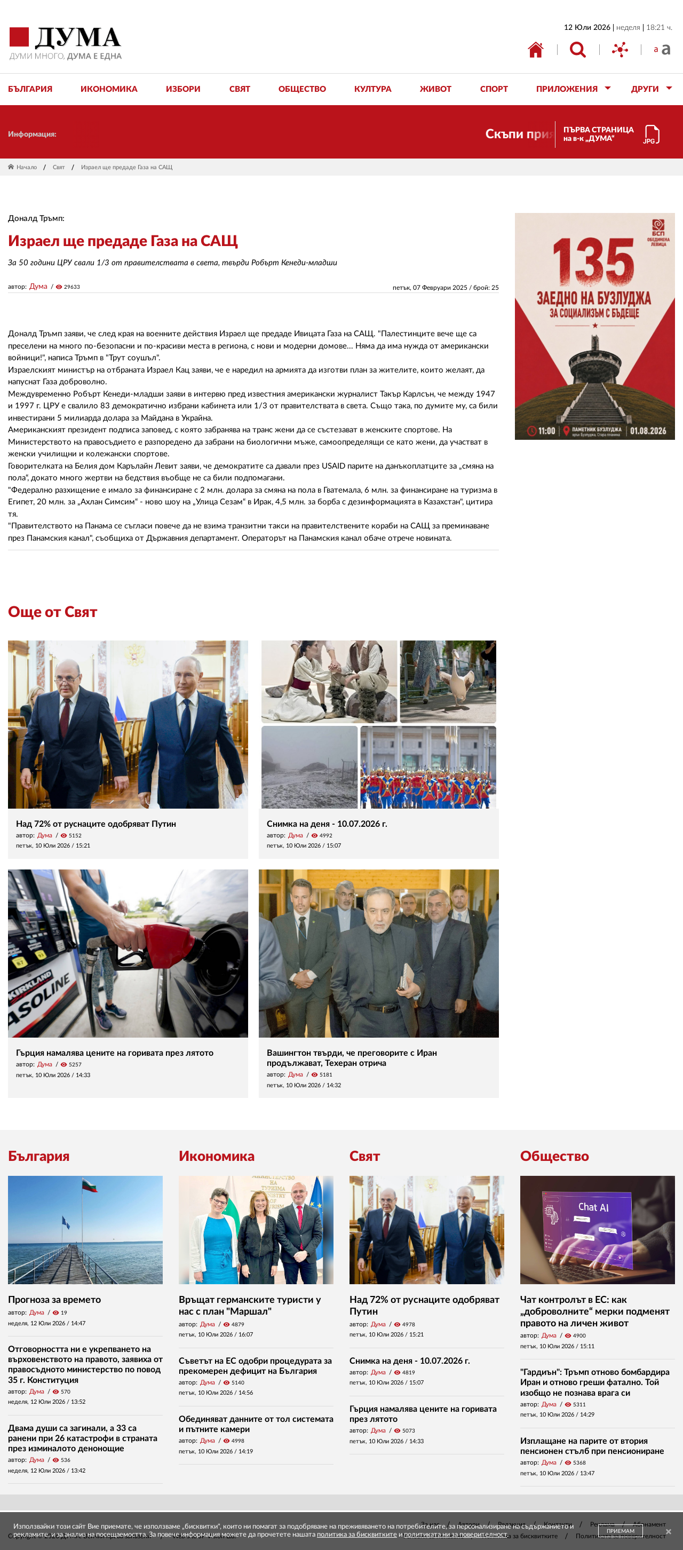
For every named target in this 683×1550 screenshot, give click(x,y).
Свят (59, 167)
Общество (554, 1157)
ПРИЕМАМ (620, 1531)
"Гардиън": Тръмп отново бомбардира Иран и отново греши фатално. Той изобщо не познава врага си (595, 1382)
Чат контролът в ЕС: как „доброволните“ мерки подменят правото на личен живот (595, 1311)
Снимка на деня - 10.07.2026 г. (327, 824)
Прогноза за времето (54, 1300)
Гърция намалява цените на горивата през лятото (114, 1053)
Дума (38, 286)
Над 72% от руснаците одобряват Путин (96, 824)
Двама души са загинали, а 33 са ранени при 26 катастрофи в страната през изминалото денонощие (82, 1438)
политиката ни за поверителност (455, 1534)
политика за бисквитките (357, 1534)
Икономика (217, 1157)
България (39, 1157)
